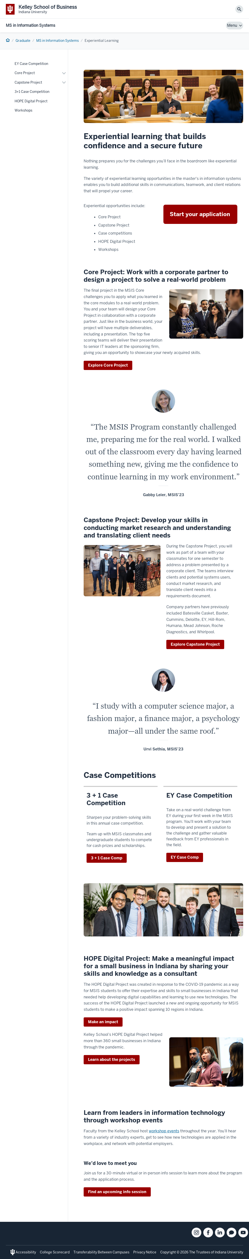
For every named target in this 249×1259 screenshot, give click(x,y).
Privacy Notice (144, 1252)
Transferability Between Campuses (101, 1252)
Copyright (168, 1252)
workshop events (164, 1131)
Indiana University (229, 1252)
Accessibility (26, 1252)
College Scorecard (55, 1252)
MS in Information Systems (30, 25)
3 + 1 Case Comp (106, 858)
